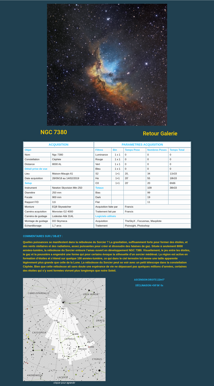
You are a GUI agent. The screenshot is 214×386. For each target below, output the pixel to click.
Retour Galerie (160, 133)
